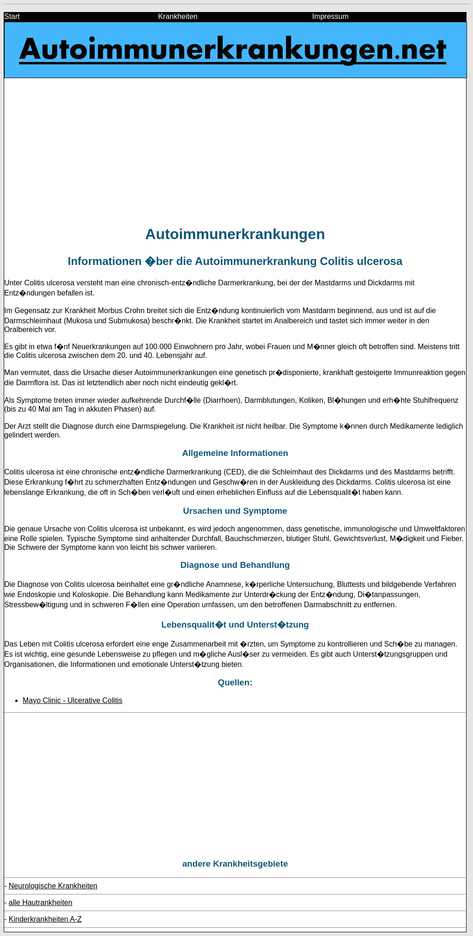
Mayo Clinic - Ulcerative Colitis (72, 700)
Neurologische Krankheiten (53, 886)
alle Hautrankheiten (41, 902)
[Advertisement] (235, 151)
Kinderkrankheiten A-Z (45, 919)
